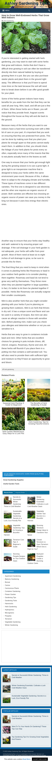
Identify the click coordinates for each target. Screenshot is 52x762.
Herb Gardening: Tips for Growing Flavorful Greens (38, 423)
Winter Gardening (11, 625)
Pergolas (8, 616)
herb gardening (9, 369)
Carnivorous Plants (12, 588)
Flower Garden (10, 594)
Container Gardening (12, 591)
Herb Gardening (8, 20)
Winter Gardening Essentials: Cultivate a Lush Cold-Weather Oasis (37, 501)
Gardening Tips (10, 597)
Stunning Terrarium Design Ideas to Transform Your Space (37, 530)
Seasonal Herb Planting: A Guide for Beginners (13, 404)
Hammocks (9, 603)
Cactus (7, 585)
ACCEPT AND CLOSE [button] (40, 759)
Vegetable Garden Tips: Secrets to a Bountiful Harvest (36, 515)
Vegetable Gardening (12, 622)
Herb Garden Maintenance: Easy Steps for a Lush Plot (13, 432)
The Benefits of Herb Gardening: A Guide (38, 404)
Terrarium (8, 619)
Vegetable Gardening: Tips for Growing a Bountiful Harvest (14, 530)
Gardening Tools (11, 600)
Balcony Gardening (12, 579)
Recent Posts (8, 492)
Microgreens (9, 613)
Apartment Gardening (13, 576)
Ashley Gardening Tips (14, 751)
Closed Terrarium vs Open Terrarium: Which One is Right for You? (37, 544)
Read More (27, 759)
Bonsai (7, 582)
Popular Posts (20, 492)
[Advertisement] (26, 222)
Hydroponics (9, 610)
